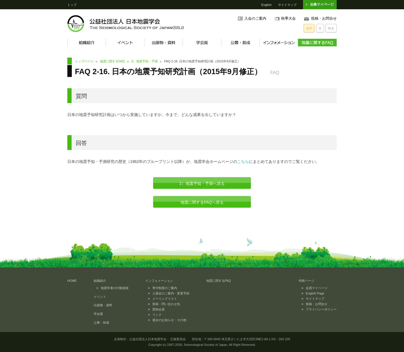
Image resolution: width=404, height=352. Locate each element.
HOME (72, 280)
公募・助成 (240, 42)
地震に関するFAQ (317, 42)
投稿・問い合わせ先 (166, 304)
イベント (125, 42)
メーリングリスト (164, 298)
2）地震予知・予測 (144, 61)
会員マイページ (316, 288)
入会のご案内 (255, 19)
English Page (315, 293)
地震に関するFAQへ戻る (202, 202)
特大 (331, 28)
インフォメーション (279, 42)
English (266, 4)
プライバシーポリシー (321, 309)
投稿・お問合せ (324, 19)
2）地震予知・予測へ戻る (202, 183)
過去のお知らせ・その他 (169, 320)
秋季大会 (288, 19)
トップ (72, 4)
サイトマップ (287, 4)
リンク (157, 314)
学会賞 (202, 42)
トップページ (84, 61)
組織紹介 (86, 42)
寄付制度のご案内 (164, 288)
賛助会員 (158, 309)
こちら (243, 161)
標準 (309, 28)
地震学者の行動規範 (114, 288)
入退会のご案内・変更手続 (170, 293)
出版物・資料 (163, 42)
